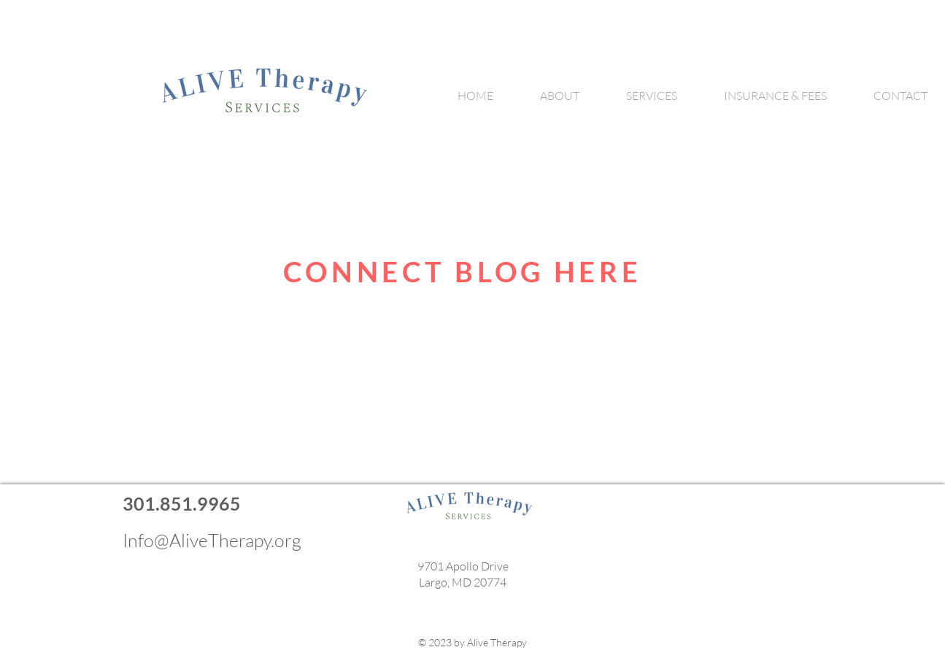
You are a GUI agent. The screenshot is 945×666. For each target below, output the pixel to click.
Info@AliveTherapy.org (212, 540)
